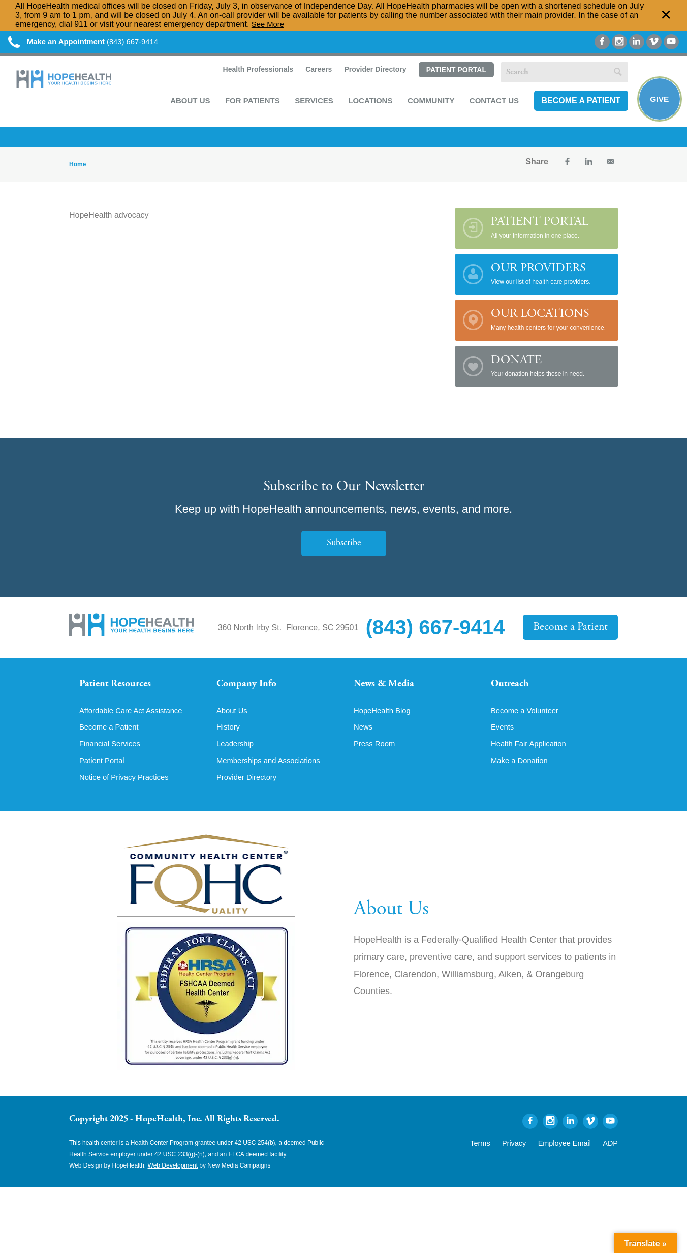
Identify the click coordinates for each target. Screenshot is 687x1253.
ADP (611, 1153)
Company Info (249, 688)
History (229, 737)
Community (429, 102)
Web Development (173, 1177)
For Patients (250, 102)
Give (658, 102)
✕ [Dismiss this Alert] (666, 15)
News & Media (387, 688)
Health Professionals (255, 72)
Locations (368, 102)
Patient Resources (119, 688)
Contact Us (492, 102)
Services (312, 102)
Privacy (528, 1153)
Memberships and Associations (272, 772)
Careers (316, 72)
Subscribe (343, 546)
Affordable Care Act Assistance (135, 720)
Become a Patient (578, 103)
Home (77, 167)
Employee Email (571, 1153)
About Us (188, 102)
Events (503, 737)
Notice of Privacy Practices (127, 789)
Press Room (376, 754)
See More (269, 24)
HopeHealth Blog (384, 720)
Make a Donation (521, 772)
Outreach (512, 688)
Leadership (236, 754)
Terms (497, 1153)
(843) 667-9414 (90, 42)
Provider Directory (373, 72)
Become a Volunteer (527, 720)
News (364, 737)
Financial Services (112, 754)
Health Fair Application (531, 754)
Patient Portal (454, 73)
